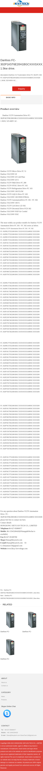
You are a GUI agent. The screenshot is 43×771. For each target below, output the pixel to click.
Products (4, 700)
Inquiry (21, 88)
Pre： (2, 590)
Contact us (4, 686)
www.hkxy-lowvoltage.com (17, 549)
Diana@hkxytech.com (14, 543)
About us (4, 682)
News (3, 696)
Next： (2, 595)
